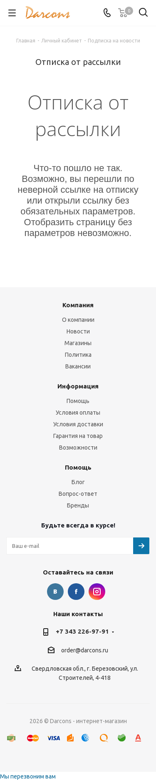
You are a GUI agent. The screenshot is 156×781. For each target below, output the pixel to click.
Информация (78, 386)
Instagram (97, 591)
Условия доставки (78, 424)
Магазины (78, 343)
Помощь (78, 401)
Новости (78, 331)
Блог (78, 482)
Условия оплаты (78, 412)
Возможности (78, 447)
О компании (78, 319)
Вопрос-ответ (78, 493)
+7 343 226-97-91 (82, 631)
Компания (78, 304)
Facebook (76, 591)
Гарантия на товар (78, 436)
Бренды (78, 505)
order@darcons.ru (84, 650)
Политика (78, 354)
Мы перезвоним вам (28, 776)
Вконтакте (55, 591)
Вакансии (78, 366)
